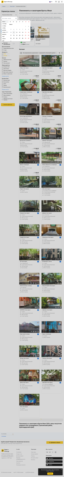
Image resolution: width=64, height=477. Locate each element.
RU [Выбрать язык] (50, 1)
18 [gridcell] (13, 35)
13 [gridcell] (19, 32)
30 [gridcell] (28, 38)
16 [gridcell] (28, 32)
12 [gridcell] (16, 32)
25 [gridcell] (13, 38)
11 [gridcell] (13, 32)
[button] (56, 1)
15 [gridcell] (25, 32)
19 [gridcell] (16, 35)
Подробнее (51, 471)
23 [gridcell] (28, 35)
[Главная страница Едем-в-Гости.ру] (7, 2)
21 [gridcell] (22, 35)
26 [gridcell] (16, 38)
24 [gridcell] (10, 38)
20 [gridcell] (19, 35)
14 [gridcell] (22, 32)
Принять (50, 473)
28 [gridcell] (22, 38)
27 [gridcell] (19, 38)
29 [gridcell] (25, 38)
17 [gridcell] (10, 35)
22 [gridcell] (25, 35)
